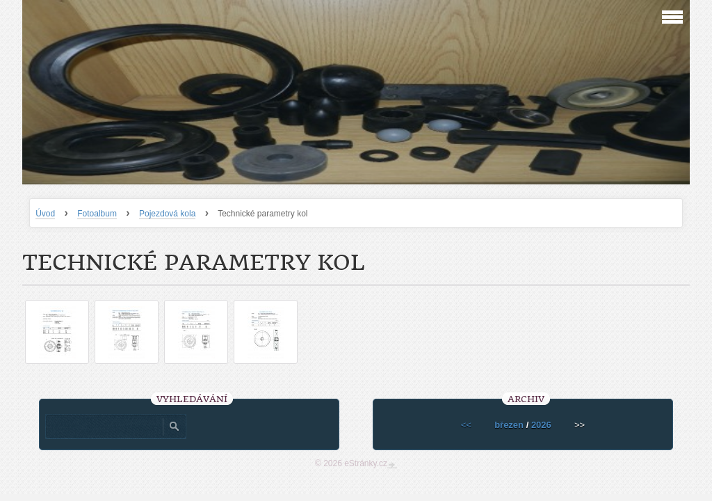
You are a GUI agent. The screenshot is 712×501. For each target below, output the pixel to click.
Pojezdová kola (167, 213)
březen (509, 425)
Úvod (45, 213)
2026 (541, 425)
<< (466, 425)
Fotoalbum (97, 213)
